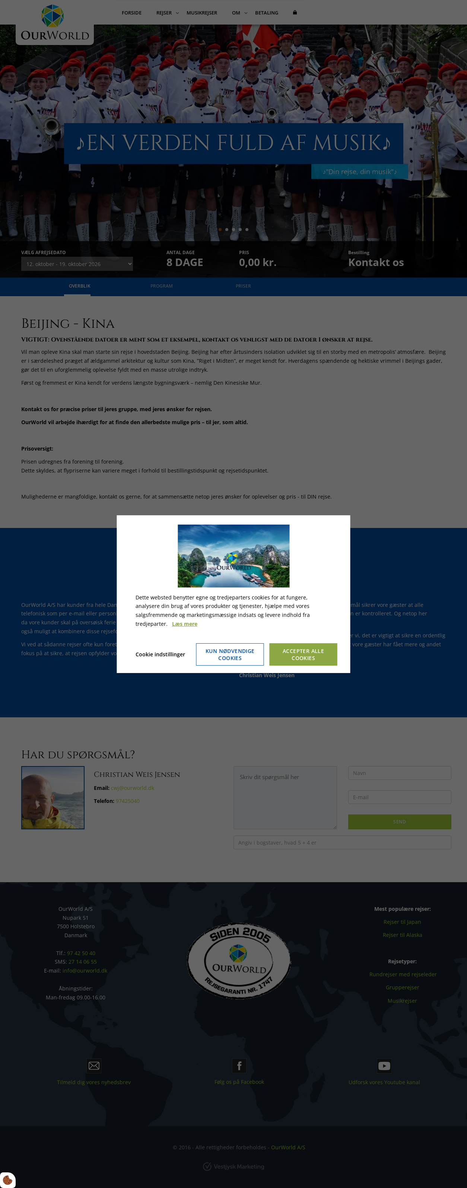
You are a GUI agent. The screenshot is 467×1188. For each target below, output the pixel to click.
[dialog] (233, 594)
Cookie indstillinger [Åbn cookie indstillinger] (160, 654)
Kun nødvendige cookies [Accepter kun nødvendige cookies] (230, 654)
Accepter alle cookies (303, 654)
